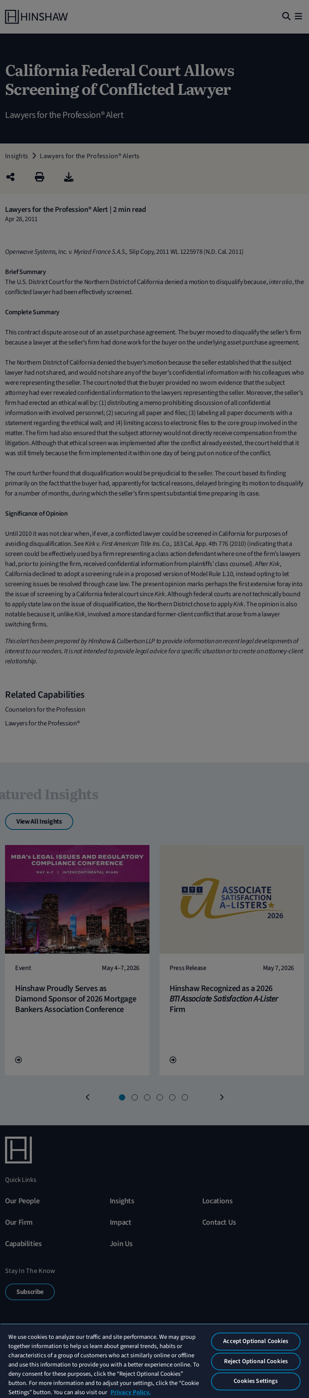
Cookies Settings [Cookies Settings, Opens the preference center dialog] (256, 1381)
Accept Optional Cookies (255, 1341)
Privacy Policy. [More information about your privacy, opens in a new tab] (131, 1392)
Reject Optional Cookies (256, 1361)
